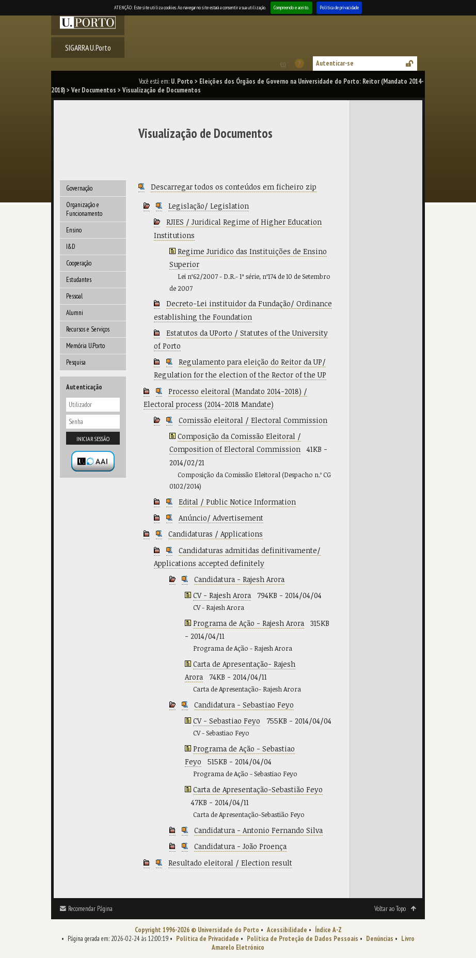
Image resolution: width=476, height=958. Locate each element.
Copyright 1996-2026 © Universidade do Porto (197, 929)
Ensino (74, 230)
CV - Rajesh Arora (222, 595)
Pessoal (74, 296)
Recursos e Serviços (87, 329)
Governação (79, 188)
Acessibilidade (287, 929)
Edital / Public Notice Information (237, 502)
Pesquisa (76, 362)
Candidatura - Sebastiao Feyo (244, 705)
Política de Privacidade (207, 938)
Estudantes (78, 279)
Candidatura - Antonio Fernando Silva (258, 830)
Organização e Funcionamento (84, 209)
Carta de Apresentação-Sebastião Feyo (258, 789)
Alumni (74, 312)
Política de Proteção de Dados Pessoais (302, 938)
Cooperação (78, 263)
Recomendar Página (90, 908)
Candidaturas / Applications (215, 534)
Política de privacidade (339, 7)
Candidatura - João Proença (240, 846)
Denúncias (379, 938)
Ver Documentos (93, 90)
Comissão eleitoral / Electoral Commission (253, 420)
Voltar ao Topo (390, 908)
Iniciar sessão (92, 439)
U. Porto (182, 81)
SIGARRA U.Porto (88, 47)
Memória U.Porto (85, 345)
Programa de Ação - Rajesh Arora (248, 623)
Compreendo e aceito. (291, 7)
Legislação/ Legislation (208, 206)
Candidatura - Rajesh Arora (239, 579)
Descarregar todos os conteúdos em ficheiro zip (233, 187)
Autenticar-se (335, 63)
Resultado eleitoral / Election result (230, 863)
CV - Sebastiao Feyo (226, 721)
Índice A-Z (328, 929)
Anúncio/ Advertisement (221, 518)
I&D (70, 246)
